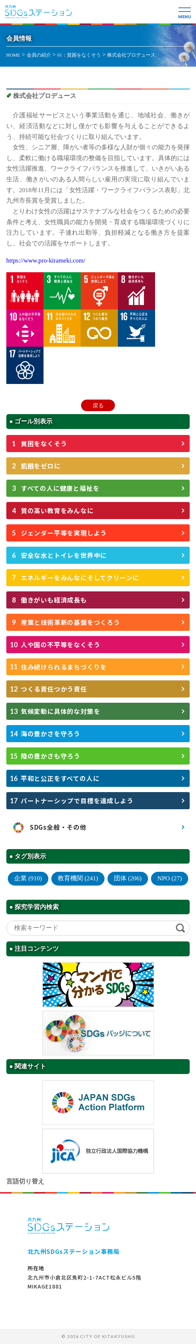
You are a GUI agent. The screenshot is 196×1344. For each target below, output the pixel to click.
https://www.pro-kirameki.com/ (45, 260)
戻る (98, 405)
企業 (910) (28, 878)
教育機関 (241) (78, 878)
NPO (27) (169, 878)
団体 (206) (128, 878)
